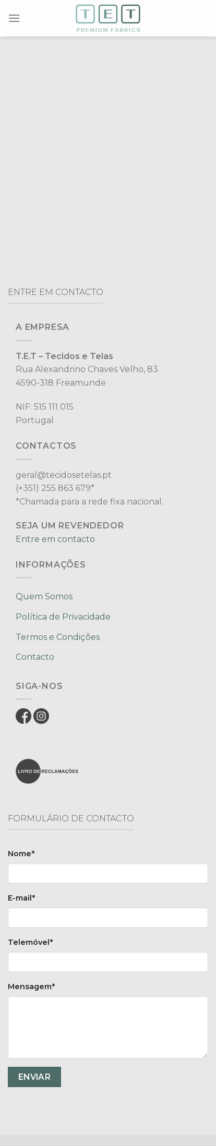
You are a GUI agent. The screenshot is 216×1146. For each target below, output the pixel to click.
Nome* (21, 853)
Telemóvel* (30, 942)
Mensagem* (31, 986)
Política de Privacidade (63, 617)
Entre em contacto (55, 539)
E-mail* (21, 898)
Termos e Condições (58, 637)
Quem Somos (44, 596)
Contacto (35, 657)
